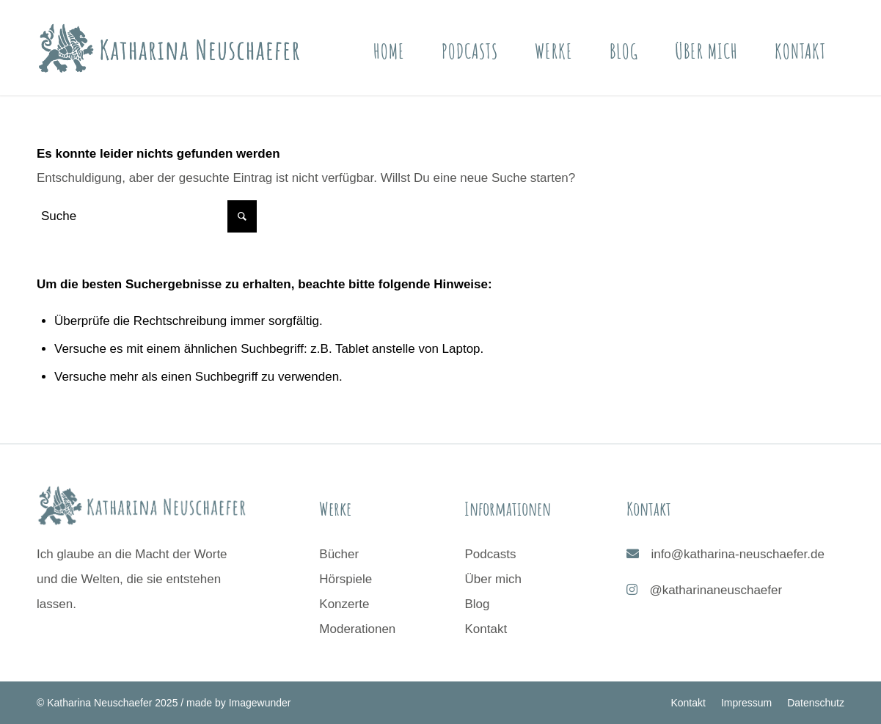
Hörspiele (345, 579)
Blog (476, 604)
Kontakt (485, 629)
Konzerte (344, 604)
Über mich (492, 579)
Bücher (339, 554)
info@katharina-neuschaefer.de (738, 554)
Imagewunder (260, 703)
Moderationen (357, 629)
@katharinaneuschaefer (715, 590)
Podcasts (490, 554)
